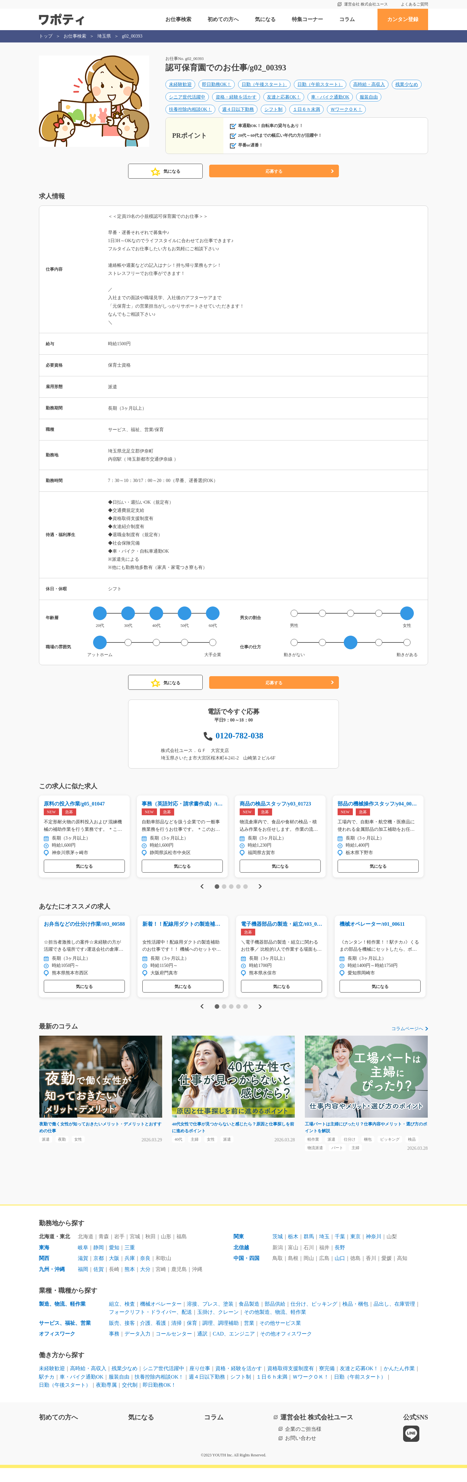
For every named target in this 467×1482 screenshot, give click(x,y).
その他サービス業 (280, 1336)
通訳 (202, 1347)
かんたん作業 (399, 1382)
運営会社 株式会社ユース (366, 4)
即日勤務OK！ (216, 86)
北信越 (241, 1261)
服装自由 (369, 98)
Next (260, 895)
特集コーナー (307, 19)
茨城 (277, 1250)
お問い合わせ (300, 1452)
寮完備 (327, 1382)
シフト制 (273, 111)
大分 (145, 1283)
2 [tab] (224, 895)
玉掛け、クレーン (218, 1326)
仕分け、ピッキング (314, 1317)
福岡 (83, 1283)
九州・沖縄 (52, 1283)
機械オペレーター (161, 1317)
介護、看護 (153, 1336)
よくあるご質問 (414, 4)
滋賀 (83, 1272)
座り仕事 (199, 1382)
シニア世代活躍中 (187, 98)
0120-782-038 (239, 742)
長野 (340, 1261)
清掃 (176, 1336)
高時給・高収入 (369, 86)
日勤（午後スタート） (264, 86)
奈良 (145, 1272)
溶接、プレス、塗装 (210, 1317)
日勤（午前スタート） (320, 86)
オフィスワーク (57, 1347)
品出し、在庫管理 (394, 1317)
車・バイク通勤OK (330, 98)
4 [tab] (238, 895)
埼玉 (324, 1250)
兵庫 (130, 1272)
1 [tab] (217, 895)
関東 (239, 1250)
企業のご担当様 (303, 1442)
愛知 (114, 1261)
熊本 (130, 1283)
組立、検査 (122, 1317)
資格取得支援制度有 (290, 1382)
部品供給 (275, 1317)
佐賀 (98, 1283)
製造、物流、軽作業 (62, 1317)
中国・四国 (246, 1272)
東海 (44, 1261)
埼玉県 (104, 36)
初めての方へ (223, 19)
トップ (46, 36)
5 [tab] (245, 895)
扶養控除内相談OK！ (190, 111)
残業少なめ (406, 86)
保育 (192, 1336)
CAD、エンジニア (234, 1347)
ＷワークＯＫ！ (346, 111)
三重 (130, 1261)
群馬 (309, 1250)
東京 (355, 1250)
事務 (114, 1347)
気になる (265, 19)
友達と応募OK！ (284, 98)
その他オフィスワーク (286, 1347)
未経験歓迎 (180, 86)
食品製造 (249, 1317)
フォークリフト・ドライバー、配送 (150, 1326)
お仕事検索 (178, 19)
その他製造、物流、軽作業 (275, 1326)
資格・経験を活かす (236, 98)
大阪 (114, 1272)
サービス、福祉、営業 (65, 1336)
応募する (274, 178)
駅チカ (46, 1390)
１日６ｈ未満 (306, 111)
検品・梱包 (355, 1317)
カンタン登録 (402, 19)
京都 (98, 1272)
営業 (249, 1336)
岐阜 (83, 1261)
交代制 (130, 1399)
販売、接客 (122, 1336)
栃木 (293, 1250)
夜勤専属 (106, 1399)
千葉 (340, 1250)
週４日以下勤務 (238, 111)
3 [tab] (231, 895)
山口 (340, 1272)
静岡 (98, 1261)
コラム (347, 19)
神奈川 (373, 1250)
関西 (44, 1272)
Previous (201, 895)
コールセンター (174, 1347)
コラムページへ (407, 1039)
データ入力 (137, 1347)
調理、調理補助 (220, 1336)
